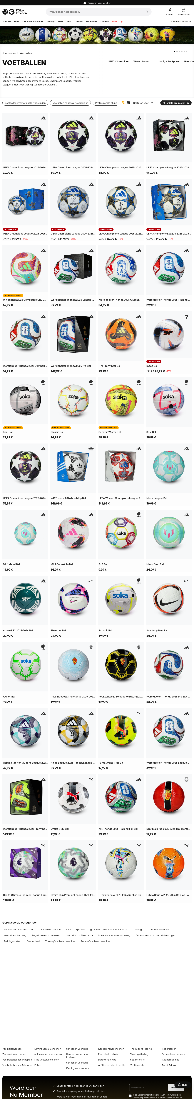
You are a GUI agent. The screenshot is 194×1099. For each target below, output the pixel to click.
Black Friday (169, 1065)
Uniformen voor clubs (181, 21)
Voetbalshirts (137, 1065)
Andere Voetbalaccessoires (95, 941)
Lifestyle (78, 21)
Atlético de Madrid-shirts (111, 1065)
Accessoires (91, 21)
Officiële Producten (50, 929)
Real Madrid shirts (108, 1054)
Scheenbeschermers (173, 1054)
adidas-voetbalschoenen (48, 1054)
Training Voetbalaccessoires (60, 941)
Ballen (37, 1065)
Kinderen (104, 21)
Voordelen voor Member (97, 3)
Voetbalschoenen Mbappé (17, 1059)
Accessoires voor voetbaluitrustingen (156, 935)
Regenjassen (169, 1048)
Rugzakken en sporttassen (46, 935)
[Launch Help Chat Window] (182, 1084)
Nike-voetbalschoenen (46, 1059)
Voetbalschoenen (11, 21)
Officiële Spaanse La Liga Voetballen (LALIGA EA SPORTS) (96, 929)
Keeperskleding (170, 1059)
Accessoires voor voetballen (19, 929)
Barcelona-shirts (107, 1059)
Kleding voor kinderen (78, 1068)
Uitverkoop (117, 21)
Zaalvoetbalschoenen (158, 929)
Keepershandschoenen (32, 21)
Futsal (60, 21)
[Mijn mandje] (184, 12)
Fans (69, 21)
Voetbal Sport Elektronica (79, 935)
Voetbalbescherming (15, 935)
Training (51, 21)
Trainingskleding (139, 1054)
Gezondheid (33, 941)
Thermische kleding (141, 1048)
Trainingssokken (12, 941)
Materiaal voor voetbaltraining (114, 935)
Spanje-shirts (137, 1059)
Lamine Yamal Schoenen (47, 1048)
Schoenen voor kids (77, 1048)
